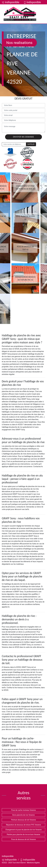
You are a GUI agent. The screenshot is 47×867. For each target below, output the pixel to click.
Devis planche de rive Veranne (23, 815)
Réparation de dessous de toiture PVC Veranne (23, 825)
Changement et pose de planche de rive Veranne (23, 830)
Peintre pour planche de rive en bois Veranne (23, 834)
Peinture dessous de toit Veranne (23, 820)
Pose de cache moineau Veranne (23, 810)
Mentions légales (33, 863)
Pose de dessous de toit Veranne (23, 839)
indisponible (10, 2)
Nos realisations (19, 43)
